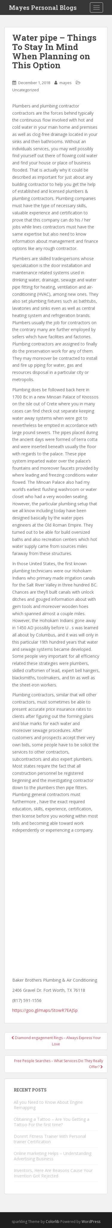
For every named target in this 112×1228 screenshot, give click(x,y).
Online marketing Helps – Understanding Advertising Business (52, 1156)
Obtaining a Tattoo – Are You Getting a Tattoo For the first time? (51, 1121)
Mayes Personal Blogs (43, 7)
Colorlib (52, 1221)
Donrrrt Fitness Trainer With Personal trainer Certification (50, 1138)
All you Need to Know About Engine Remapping (48, 1104)
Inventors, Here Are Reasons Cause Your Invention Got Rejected (53, 1173)
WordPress (91, 1221)
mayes (65, 82)
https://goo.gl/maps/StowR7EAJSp (45, 1010)
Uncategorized (25, 90)
